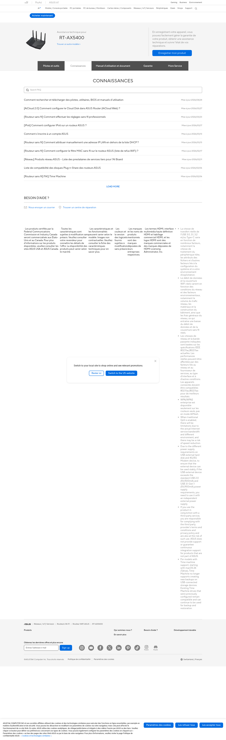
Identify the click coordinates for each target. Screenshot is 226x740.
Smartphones (29, 639)
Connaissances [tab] (78, 66)
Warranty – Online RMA (154, 635)
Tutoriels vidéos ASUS (153, 674)
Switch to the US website (121, 373)
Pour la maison (30, 648)
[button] (174, 2)
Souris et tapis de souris (93, 663)
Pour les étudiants (31, 661)
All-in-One (28, 683)
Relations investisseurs (123, 647)
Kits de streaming (90, 672)
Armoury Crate (120, 704)
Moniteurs (28, 674)
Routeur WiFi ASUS (81, 624)
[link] (29, 8)
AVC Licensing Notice (123, 695)
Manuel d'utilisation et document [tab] (113, 66)
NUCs (56, 639)
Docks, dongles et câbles (94, 689)
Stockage (58, 682)
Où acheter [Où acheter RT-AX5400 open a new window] (193, 15)
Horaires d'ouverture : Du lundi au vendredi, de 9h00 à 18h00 (157, 664)
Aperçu (27, 20)
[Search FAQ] (113, 90)
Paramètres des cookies (158, 725)
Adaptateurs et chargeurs (94, 685)
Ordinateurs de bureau (33, 687)
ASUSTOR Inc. (120, 656)
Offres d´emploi (120, 639)
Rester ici (96, 373)
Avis (62, 20)
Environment (179, 639)
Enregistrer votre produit (154, 650)
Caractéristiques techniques (45, 20)
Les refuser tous (186, 725)
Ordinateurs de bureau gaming (67, 635)
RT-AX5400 (32, 15)
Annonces (118, 643)
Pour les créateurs (31, 656)
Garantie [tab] (148, 66)
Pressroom (118, 652)
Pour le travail (30, 652)
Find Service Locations (153, 645)
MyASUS (148, 678)
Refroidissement (61, 665)
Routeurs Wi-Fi (89, 639)
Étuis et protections (91, 680)
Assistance (72, 20)
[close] (155, 361)
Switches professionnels (93, 650)
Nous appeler (149, 658)
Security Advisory (151, 669)
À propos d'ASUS (121, 635)
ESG (176, 635)
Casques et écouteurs (92, 667)
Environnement (195, 2)
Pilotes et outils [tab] (51, 66)
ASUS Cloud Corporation (125, 660)
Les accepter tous (211, 725)
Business (183, 2)
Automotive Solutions (123, 691)
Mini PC (57, 643)
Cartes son (58, 674)
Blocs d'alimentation (62, 669)
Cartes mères (59, 652)
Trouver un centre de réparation (79, 207)
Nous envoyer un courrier (42, 207)
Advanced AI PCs (121, 678)
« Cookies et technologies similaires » (36, 736)
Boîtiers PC (58, 661)
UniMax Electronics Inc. (124, 665)
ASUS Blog (118, 700)
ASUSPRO (118, 687)
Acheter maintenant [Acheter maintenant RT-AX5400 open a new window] (171, 15)
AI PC (116, 674)
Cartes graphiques (62, 656)
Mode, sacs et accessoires (94, 676)
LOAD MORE (113, 186)
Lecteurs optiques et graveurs (66, 678)
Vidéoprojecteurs (31, 678)
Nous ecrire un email (152, 654)
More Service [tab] (175, 66)
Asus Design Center (122, 682)
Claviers (86, 659)
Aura (116, 708)
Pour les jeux (29, 665)
